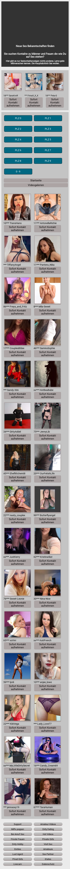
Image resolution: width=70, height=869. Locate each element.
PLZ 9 (48, 160)
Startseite (36, 180)
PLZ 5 (48, 139)
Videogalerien (36, 185)
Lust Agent (17, 854)
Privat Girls (17, 859)
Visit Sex (48, 844)
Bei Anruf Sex (17, 834)
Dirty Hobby (17, 844)
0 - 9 (18, 171)
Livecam (17, 864)
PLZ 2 (18, 128)
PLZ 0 (18, 118)
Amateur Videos (48, 824)
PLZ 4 (18, 139)
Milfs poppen (17, 829)
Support (17, 824)
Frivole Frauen (17, 839)
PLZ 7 (48, 150)
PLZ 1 (48, 118)
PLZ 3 (48, 128)
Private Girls (48, 839)
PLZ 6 (18, 150)
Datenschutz (48, 864)
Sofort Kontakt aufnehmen (13, 102)
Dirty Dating (48, 829)
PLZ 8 (18, 160)
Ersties (17, 849)
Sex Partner (48, 854)
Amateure (48, 849)
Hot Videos (48, 834)
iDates (48, 859)
